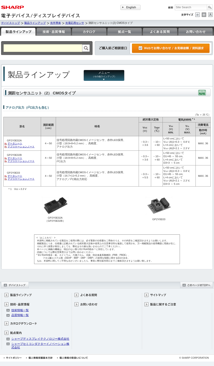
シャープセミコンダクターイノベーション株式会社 (40, 345)
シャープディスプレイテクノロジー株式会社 (40, 338)
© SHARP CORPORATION (194, 357)
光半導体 (55, 22)
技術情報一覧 (20, 310)
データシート (15, 143)
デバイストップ (10, 22)
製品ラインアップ (35, 22)
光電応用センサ (74, 22)
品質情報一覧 (20, 315)
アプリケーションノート (21, 146)
